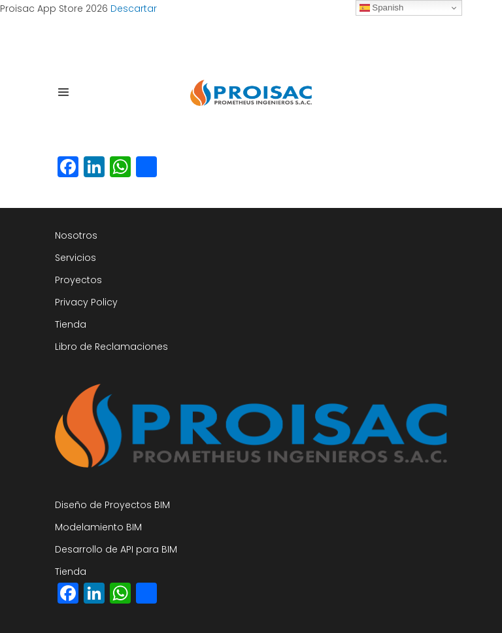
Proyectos (78, 279)
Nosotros (76, 235)
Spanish (382, 8)
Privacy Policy (86, 302)
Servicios (75, 257)
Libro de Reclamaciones (111, 346)
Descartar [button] (133, 8)
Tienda (70, 324)
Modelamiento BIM (98, 527)
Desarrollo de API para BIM (116, 549)
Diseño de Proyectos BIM (112, 504)
